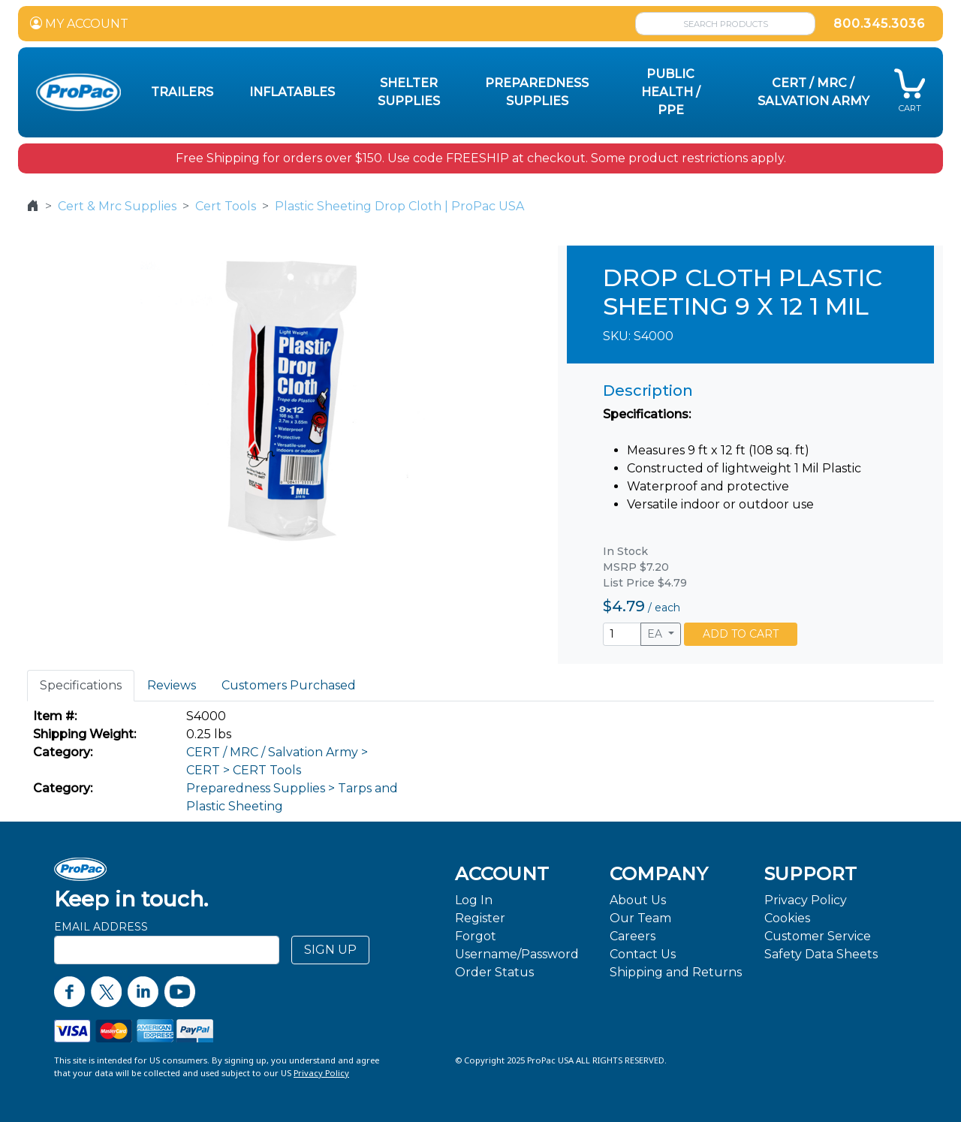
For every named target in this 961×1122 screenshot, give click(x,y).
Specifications (81, 685)
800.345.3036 (879, 24)
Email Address (101, 926)
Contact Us (643, 954)
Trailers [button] (182, 92)
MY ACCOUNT (79, 24)
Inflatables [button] (292, 92)
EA (656, 634)
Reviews (171, 685)
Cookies (787, 918)
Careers (632, 936)
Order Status (494, 972)
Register (480, 918)
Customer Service (817, 936)
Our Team (640, 918)
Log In (474, 900)
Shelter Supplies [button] (409, 92)
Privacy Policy (805, 900)
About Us (638, 900)
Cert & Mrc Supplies (117, 206)
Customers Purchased (288, 685)
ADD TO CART (741, 634)
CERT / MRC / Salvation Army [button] (813, 92)
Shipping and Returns (676, 972)
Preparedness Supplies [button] (537, 92)
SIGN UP (330, 950)
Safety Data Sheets (821, 954)
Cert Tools (225, 206)
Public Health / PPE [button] (670, 92)
